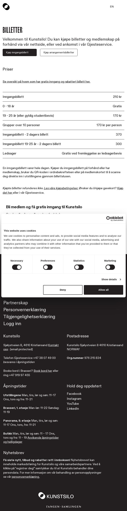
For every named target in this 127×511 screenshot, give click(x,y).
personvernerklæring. (26, 477)
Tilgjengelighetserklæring (29, 317)
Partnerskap (15, 303)
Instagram (74, 399)
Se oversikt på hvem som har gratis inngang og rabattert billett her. (46, 82)
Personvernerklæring (24, 310)
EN (112, 6)
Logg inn (12, 324)
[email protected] (21, 349)
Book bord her (43, 371)
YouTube (73, 404)
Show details (109, 279)
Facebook (74, 394)
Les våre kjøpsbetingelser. (61, 188)
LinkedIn (73, 409)
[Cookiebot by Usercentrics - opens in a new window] (108, 218)
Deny (63, 289)
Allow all (103, 289)
